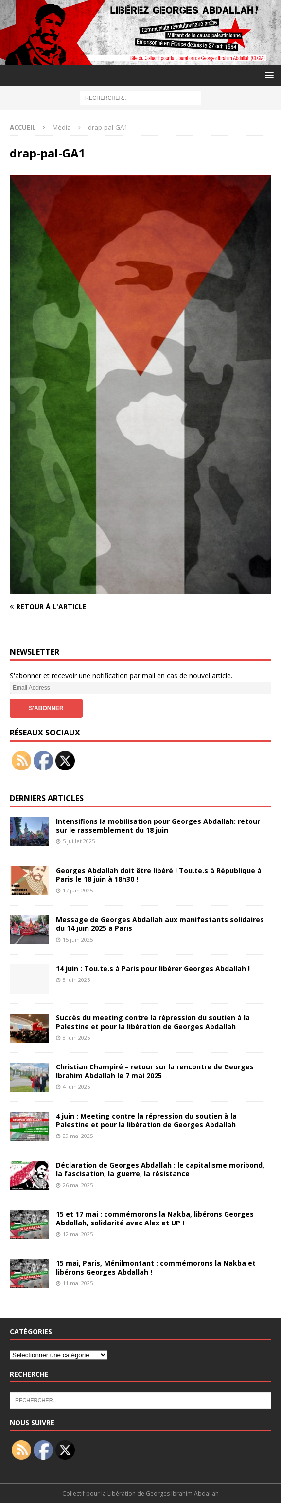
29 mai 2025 (78, 1135)
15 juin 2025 (78, 939)
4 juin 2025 (76, 1086)
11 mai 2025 (78, 1283)
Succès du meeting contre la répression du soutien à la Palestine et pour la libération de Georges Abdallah (153, 1022)
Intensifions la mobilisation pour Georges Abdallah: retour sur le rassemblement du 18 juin (158, 826)
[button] (268, 75)
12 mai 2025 (78, 1234)
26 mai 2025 (78, 1184)
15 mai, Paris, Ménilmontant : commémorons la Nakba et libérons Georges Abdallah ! (156, 1267)
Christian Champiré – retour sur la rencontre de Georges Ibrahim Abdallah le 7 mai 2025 (155, 1071)
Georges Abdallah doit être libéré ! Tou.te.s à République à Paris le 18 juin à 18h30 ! (159, 875)
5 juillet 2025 (79, 841)
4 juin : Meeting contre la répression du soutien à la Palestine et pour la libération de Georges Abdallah (146, 1120)
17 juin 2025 (78, 890)
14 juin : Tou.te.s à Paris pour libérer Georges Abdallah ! (153, 968)
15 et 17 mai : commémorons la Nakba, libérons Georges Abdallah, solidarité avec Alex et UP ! (155, 1218)
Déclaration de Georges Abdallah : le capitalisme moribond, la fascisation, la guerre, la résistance (160, 1169)
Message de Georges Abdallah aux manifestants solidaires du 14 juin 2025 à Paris (160, 924)
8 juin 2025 (76, 979)
